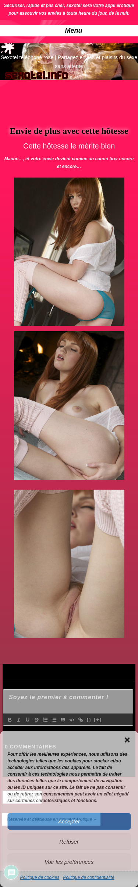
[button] (127, 740)
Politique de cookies (39, 877)
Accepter (69, 821)
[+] (98, 719)
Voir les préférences (69, 862)
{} (89, 719)
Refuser (69, 841)
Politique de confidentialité (88, 877)
